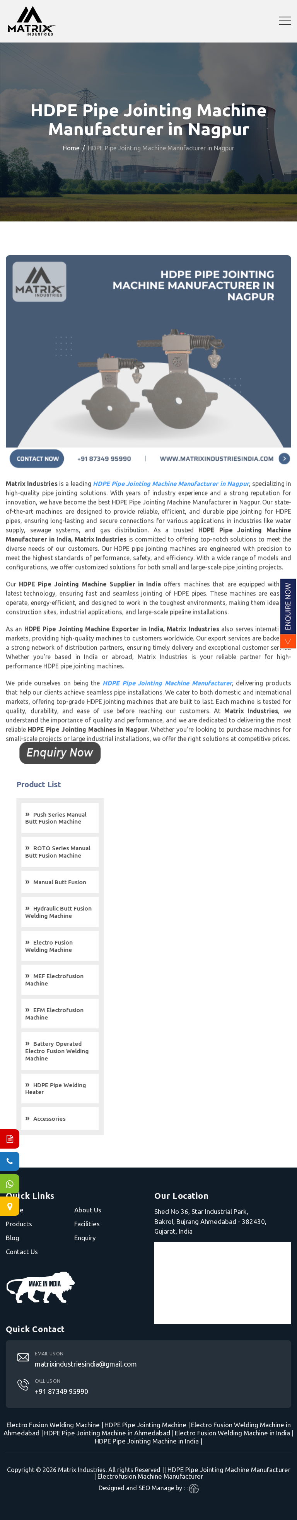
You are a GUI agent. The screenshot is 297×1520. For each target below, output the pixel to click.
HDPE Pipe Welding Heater (68, 1089)
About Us (87, 1210)
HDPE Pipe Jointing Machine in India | (148, 1441)
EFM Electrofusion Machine (67, 1014)
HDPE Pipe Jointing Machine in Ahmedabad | (109, 1433)
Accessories (62, 1118)
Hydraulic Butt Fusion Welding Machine (71, 912)
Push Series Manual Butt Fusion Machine (68, 818)
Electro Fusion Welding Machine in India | (234, 1433)
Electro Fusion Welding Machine (61, 946)
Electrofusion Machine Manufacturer (150, 1476)
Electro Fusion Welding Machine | (55, 1424)
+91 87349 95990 (61, 1391)
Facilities (87, 1223)
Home (71, 148)
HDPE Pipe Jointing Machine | (147, 1424)
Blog (12, 1237)
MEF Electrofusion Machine (67, 980)
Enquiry (85, 1237)
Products (19, 1223)
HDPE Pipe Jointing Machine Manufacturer (228, 1469)
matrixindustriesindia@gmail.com (86, 1364)
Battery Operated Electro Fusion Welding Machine (69, 1051)
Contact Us (22, 1251)
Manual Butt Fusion (72, 882)
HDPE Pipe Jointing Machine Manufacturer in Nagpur (171, 495)
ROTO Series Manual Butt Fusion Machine (70, 852)
